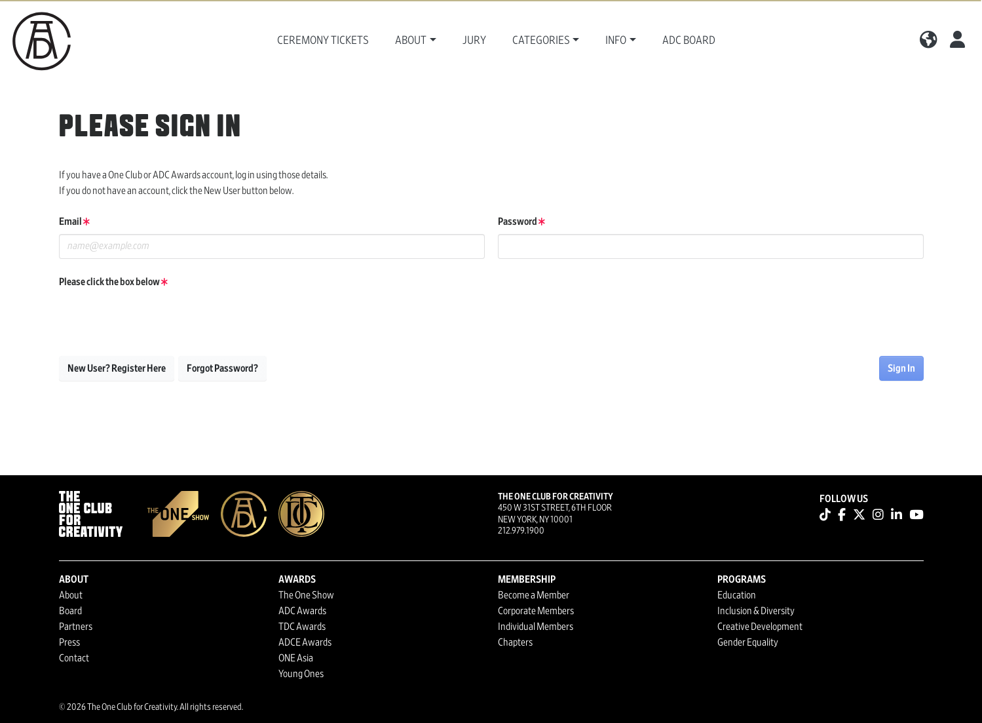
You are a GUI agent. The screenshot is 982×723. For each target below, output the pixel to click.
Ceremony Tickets (323, 41)
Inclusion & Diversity (756, 611)
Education (736, 595)
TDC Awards (302, 626)
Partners (75, 626)
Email (74, 221)
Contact (74, 658)
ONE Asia (295, 658)
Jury (474, 41)
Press (69, 642)
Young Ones (301, 674)
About (71, 595)
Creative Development (760, 626)
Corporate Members (536, 611)
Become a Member (533, 595)
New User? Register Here (116, 368)
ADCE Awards (304, 642)
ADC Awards (302, 611)
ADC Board (688, 41)
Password (521, 221)
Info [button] (615, 41)
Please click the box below (113, 282)
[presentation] (158, 319)
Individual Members (535, 626)
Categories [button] (541, 41)
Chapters (515, 642)
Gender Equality (747, 642)
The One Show (306, 595)
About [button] (410, 41)
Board (70, 611)
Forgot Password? (222, 368)
